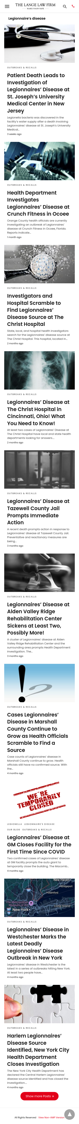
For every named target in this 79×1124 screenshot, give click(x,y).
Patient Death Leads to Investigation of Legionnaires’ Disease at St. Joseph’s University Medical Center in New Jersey (38, 93)
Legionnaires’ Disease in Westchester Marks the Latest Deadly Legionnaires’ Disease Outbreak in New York (38, 943)
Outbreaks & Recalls (22, 67)
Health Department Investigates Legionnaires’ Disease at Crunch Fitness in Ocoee (38, 203)
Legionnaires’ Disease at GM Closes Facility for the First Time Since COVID (39, 844)
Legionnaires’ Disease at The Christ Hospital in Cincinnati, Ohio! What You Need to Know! (38, 413)
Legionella (14, 824)
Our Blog (13, 829)
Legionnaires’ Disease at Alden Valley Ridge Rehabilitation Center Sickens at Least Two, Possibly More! (38, 618)
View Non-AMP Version (51, 1117)
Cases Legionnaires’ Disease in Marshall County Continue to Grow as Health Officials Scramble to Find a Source (37, 732)
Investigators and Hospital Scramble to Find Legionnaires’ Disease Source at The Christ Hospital (35, 310)
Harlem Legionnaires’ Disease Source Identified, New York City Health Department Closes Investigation (38, 1050)
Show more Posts (38, 1096)
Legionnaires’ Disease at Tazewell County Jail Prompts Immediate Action (38, 512)
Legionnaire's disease (39, 824)
